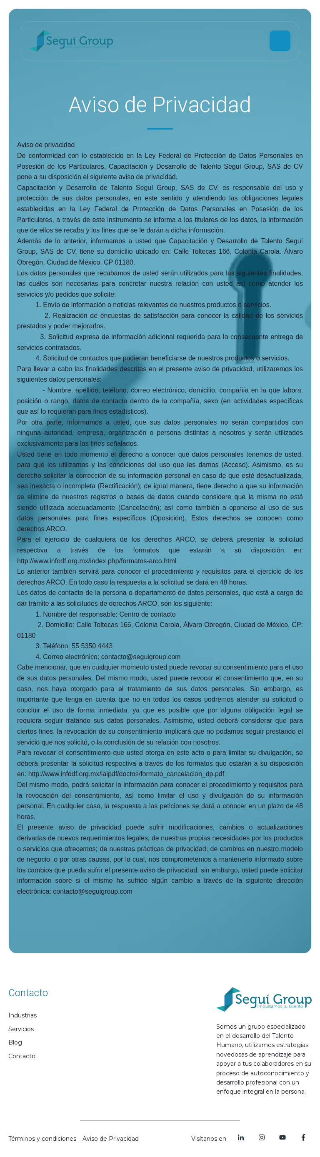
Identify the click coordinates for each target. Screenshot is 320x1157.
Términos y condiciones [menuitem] (42, 1138)
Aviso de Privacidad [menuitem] (110, 1138)
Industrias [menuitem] (22, 1015)
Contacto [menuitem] (21, 1056)
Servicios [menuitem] (21, 1029)
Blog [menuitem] (15, 1042)
